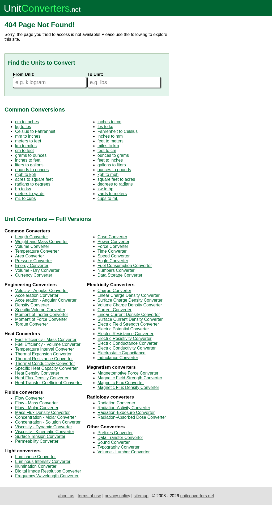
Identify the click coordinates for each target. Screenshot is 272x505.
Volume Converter (32, 246)
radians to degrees (32, 184)
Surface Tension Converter (40, 436)
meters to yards (29, 193)
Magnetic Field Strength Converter (129, 378)
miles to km (108, 145)
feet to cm (106, 150)
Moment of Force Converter (41, 319)
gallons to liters (111, 165)
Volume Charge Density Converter (129, 305)
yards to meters (112, 193)
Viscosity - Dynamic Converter (43, 427)
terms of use (89, 496)
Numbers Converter (116, 270)
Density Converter (32, 305)
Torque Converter (31, 324)
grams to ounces (30, 155)
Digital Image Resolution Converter (48, 471)
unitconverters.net (197, 496)
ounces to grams (113, 155)
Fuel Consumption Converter (124, 265)
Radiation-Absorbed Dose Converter (131, 417)
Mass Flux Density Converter (42, 412)
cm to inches (27, 122)
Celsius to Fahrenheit (35, 131)
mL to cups (25, 198)
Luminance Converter (35, 456)
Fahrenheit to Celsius (117, 131)
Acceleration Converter (36, 295)
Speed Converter (113, 256)
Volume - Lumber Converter (123, 452)
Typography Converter (118, 447)
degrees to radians (115, 184)
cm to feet (24, 150)
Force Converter (112, 246)
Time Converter (112, 251)
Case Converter (112, 237)
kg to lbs (23, 126)
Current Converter (114, 309)
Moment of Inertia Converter (41, 314)
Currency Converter (33, 275)
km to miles (26, 145)
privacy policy (117, 496)
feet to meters (110, 141)
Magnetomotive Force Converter (127, 373)
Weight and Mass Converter (41, 241)
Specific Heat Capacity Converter (46, 368)
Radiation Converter (116, 403)
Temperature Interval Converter (44, 349)
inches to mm (110, 136)
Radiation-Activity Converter (123, 407)
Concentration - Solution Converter (47, 422)
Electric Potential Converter (123, 329)
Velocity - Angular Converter (41, 290)
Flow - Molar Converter (36, 407)
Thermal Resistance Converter (44, 358)
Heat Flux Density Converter (42, 378)
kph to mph (107, 174)
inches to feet (27, 160)
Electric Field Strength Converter (128, 324)
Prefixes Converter (115, 432)
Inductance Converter (117, 357)
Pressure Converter (33, 260)
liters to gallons (29, 165)
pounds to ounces (32, 169)
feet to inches (110, 160)
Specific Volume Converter (40, 309)
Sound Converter (113, 442)
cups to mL (107, 198)
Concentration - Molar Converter (45, 417)
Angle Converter (112, 260)
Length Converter (31, 237)
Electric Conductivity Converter (126, 348)
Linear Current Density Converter (128, 314)
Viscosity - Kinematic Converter (44, 431)
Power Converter (113, 241)
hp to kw (23, 189)
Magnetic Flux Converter (120, 382)
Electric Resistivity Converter (124, 338)
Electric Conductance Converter (127, 343)
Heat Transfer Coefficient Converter (48, 382)
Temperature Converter (37, 251)
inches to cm (109, 122)
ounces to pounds (114, 169)
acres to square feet (34, 179)
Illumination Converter (36, 466)
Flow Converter (29, 398)
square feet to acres (116, 179)
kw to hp (105, 189)
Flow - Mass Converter (36, 403)
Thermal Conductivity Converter (45, 363)
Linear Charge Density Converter (128, 295)
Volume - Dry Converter (37, 270)
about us (66, 496)
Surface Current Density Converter (130, 319)
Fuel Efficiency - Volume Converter (47, 344)
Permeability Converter (36, 441)
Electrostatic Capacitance (121, 353)
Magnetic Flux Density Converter (128, 387)
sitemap (141, 496)
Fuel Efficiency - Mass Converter (45, 339)
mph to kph (25, 174)
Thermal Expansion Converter (43, 354)
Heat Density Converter (37, 373)
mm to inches (27, 136)
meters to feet (28, 141)
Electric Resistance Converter (125, 333)
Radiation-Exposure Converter (126, 412)
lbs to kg (105, 126)
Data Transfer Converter (120, 437)
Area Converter (29, 256)
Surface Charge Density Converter (130, 300)
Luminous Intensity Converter (42, 461)
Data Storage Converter (119, 275)
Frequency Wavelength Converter (47, 476)
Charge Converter (114, 290)
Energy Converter (31, 265)
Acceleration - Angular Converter (45, 300)
